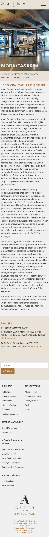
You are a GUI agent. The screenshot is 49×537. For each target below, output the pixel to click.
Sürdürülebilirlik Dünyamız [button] (12, 442)
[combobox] (24, 365)
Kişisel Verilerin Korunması (24, 528)
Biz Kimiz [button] (7, 386)
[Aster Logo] (13, 4)
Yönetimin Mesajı (9, 396)
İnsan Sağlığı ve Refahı (11, 458)
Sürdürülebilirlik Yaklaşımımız (13, 449)
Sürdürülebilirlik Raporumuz (13, 467)
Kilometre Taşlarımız (10, 405)
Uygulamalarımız (9, 481)
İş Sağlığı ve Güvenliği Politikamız (24, 523)
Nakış (27, 410)
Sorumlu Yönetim (9, 454)
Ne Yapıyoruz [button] (32, 386)
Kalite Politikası (24, 526)
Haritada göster (8, 338)
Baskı (27, 405)
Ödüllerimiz (6, 410)
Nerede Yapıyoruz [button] (12, 422)
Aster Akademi (8, 486)
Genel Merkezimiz (9, 428)
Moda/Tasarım (31, 392)
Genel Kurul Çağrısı (24, 533)
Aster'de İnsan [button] (11, 475)
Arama (7, 371)
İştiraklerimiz (7, 401)
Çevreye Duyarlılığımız (11, 463)
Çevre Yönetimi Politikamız (24, 521)
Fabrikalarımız (7, 432)
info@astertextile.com (15, 327)
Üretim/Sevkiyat (31, 401)
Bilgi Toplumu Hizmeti (24, 530)
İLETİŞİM (6, 323)
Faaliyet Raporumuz (10, 414)
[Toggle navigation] (43, 4)
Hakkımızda (6, 392)
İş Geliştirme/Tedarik (33, 396)
